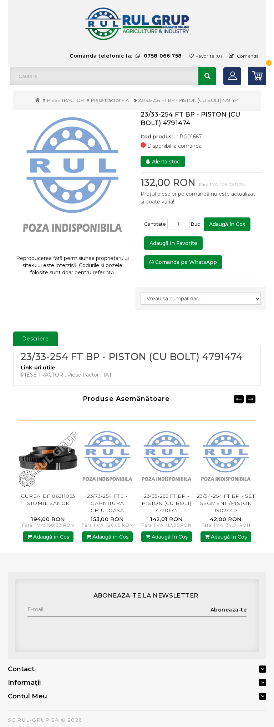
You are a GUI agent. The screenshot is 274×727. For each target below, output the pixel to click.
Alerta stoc (163, 161)
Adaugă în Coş (227, 224)
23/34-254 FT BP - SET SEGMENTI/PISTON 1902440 (226, 503)
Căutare (207, 76)
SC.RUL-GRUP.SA (33, 720)
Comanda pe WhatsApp (183, 262)
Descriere (35, 338)
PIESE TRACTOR (65, 100)
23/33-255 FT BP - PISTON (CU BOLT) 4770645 (167, 503)
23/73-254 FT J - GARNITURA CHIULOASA (107, 503)
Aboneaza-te (228, 609)
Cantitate (155, 224)
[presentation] (81, 631)
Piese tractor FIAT (111, 100)
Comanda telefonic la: (126, 56)
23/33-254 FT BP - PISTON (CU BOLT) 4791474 (188, 100)
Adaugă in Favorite (173, 243)
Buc (196, 224)
